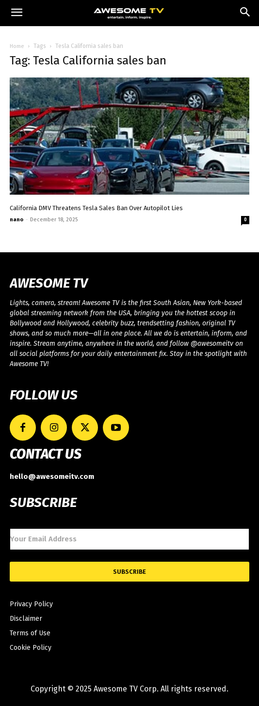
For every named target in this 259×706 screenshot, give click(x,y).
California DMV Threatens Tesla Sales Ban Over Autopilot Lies (96, 208)
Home (17, 46)
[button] (245, 13)
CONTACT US (45, 454)
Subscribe (129, 571)
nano (16, 219)
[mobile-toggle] (16, 13)
